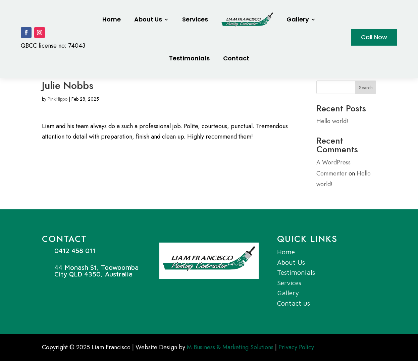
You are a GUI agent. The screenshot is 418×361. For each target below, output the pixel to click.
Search (366, 87)
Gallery (297, 19)
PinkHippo (57, 99)
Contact (236, 58)
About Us (148, 19)
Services (195, 19)
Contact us (293, 303)
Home (111, 19)
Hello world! (332, 121)
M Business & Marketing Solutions (230, 347)
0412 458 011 (75, 250)
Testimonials (189, 58)
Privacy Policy (296, 347)
